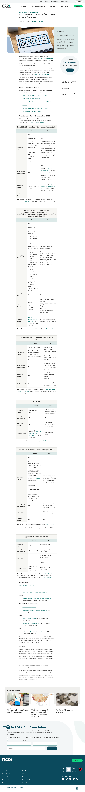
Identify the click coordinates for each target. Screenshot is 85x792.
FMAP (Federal (31, 317)
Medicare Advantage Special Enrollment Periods (18, 711)
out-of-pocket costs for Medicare (44, 58)
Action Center (25, 774)
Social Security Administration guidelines (32, 632)
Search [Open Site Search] (79, 1)
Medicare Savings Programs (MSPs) (31, 98)
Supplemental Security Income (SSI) (31, 111)
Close (77, 788)
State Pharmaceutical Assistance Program (48, 186)
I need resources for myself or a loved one (17, 737)
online (21, 201)
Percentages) (32, 435)
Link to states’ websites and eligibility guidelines (34, 610)
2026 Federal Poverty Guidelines (27, 585)
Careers (24, 777)
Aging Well (23, 6)
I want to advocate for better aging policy (17, 740)
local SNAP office (49, 524)
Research (47, 1)
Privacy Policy (42, 789)
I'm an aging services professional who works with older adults (45, 737)
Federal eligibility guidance (29, 607)
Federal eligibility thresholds (29, 618)
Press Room (25, 771)
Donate (78, 6)
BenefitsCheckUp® (64, 1)
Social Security (48, 574)
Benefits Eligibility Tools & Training (28, 12)
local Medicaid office (49, 329)
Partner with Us (26, 779)
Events (41, 1)
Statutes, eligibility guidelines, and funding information (36, 598)
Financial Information (7, 779)
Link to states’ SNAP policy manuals (31, 623)
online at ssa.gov (46, 577)
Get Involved (64, 6)
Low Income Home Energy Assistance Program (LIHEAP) (36, 101)
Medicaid (24, 105)
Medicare (50, 168)
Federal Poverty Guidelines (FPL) (42, 74)
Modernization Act (45, 170)
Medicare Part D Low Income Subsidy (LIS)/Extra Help (35, 95)
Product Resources (54, 1)
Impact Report (6, 774)
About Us (52, 6)
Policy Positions (6, 782)
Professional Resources (38, 6)
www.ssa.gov (28, 201)
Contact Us (25, 782)
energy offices (26, 391)
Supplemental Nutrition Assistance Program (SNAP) (35, 108)
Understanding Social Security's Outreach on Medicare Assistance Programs (40, 713)
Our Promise (5, 777)
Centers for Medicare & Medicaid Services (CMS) (34, 592)
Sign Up (70, 70)
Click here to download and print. (36, 122)
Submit (52, 748)
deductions (37, 478)
